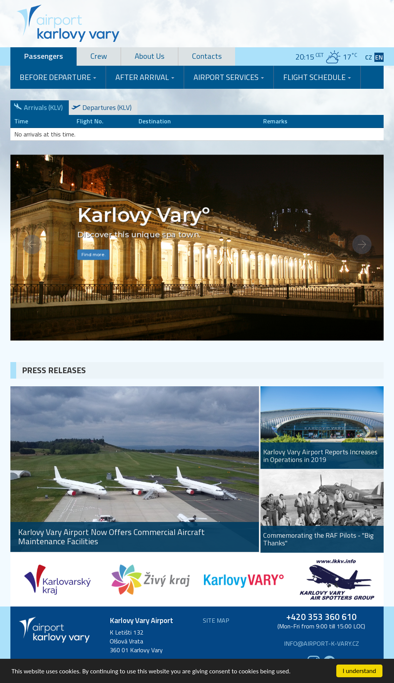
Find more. (93, 255)
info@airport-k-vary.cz (321, 643)
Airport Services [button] (229, 77)
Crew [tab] (98, 56)
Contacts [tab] (207, 56)
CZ (368, 57)
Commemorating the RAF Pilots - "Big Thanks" (318, 539)
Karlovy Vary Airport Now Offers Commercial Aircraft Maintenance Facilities (111, 537)
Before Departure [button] (58, 77)
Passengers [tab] (43, 56)
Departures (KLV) (107, 107)
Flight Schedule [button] (317, 77)
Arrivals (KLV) (43, 107)
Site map (216, 620)
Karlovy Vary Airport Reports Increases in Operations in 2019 (320, 456)
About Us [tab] (149, 56)
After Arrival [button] (144, 77)
